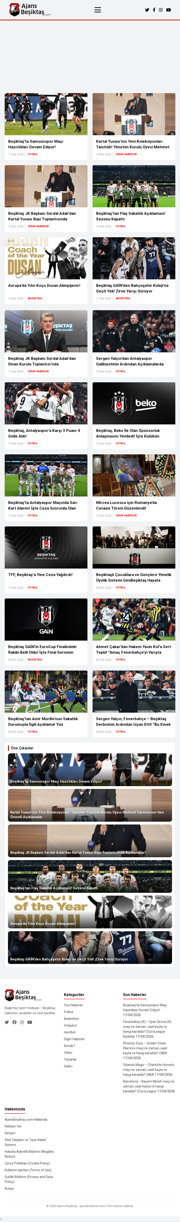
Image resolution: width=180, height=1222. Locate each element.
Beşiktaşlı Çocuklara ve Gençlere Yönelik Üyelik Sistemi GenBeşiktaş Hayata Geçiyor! (133, 580)
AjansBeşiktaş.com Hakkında (26, 1119)
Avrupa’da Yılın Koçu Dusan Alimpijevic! (44, 285)
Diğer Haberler (74, 1039)
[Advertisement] (90, 55)
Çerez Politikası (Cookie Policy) (27, 1163)
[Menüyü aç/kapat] (97, 9)
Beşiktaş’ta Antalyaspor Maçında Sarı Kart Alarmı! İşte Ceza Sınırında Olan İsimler (42, 508)
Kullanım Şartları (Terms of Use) (28, 1170)
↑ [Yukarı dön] (1, 1219)
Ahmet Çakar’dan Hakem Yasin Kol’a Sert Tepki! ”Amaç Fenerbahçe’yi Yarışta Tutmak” (133, 652)
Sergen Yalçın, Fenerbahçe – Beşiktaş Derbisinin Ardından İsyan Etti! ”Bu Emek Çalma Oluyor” (133, 724)
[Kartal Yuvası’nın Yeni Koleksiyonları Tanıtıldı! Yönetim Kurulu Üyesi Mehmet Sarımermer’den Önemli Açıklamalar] (90, 805)
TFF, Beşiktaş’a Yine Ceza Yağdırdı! (40, 574)
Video (68, 1052)
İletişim (10, 1133)
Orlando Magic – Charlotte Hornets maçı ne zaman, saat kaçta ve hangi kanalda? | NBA (148, 1069)
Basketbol (71, 1019)
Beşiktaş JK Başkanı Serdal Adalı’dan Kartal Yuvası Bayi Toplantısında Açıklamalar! (42, 219)
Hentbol (69, 1032)
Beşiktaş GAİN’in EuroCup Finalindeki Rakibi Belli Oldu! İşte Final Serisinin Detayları (42, 652)
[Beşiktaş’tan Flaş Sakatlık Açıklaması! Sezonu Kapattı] (90, 876)
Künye (9, 1188)
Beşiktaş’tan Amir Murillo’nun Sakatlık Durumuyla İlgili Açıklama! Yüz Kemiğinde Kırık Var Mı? (43, 724)
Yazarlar (70, 1059)
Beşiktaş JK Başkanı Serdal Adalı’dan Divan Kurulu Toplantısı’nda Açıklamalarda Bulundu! (42, 364)
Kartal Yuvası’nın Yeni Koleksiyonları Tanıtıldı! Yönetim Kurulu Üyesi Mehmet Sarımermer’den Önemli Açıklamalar (132, 147)
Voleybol (70, 1025)
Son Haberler (73, 1005)
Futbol (68, 1012)
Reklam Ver (13, 1126)
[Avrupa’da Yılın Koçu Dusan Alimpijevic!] (90, 912)
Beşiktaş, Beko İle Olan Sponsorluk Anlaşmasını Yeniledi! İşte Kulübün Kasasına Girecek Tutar (128, 436)
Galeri (68, 1066)
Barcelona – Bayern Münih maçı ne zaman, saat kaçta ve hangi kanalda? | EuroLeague (148, 1086)
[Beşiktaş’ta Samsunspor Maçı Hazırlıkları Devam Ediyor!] (90, 769)
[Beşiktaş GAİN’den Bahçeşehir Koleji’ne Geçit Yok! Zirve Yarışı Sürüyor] (90, 947)
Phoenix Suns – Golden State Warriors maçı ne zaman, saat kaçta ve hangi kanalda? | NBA (145, 1048)
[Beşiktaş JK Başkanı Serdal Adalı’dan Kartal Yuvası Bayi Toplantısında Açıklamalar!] (90, 840)
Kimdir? (69, 1046)
